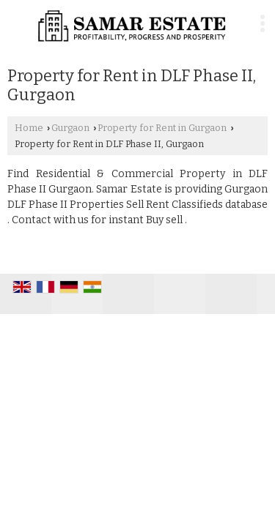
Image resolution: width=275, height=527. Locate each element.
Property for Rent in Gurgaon (162, 127)
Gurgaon (70, 127)
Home (29, 127)
